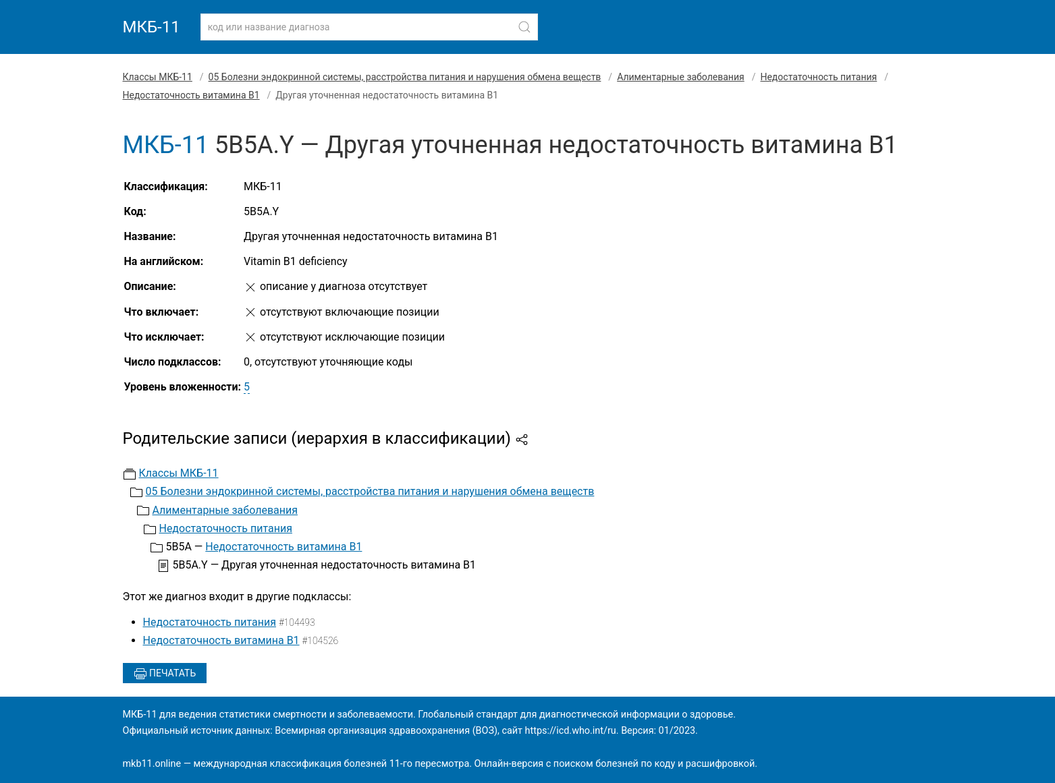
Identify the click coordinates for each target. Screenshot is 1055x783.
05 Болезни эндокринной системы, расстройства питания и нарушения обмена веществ (405, 76)
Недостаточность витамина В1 (191, 95)
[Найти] (524, 26)
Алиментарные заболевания (681, 76)
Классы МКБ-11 (157, 76)
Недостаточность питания (818, 76)
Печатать (165, 673)
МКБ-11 (151, 27)
